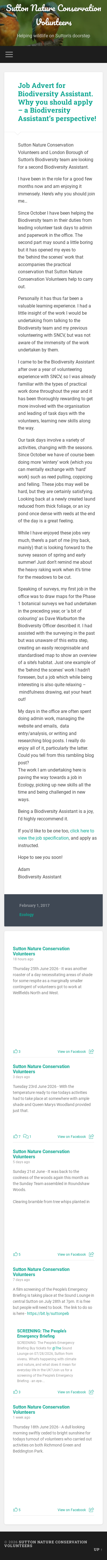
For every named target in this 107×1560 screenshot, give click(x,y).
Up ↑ (98, 1549)
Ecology (26, 914)
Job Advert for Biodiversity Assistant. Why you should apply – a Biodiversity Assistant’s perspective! (57, 102)
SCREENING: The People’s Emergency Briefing (41, 1333)
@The (56, 1348)
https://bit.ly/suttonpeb (48, 1313)
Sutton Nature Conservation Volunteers (53, 15)
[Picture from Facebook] (33, 1025)
